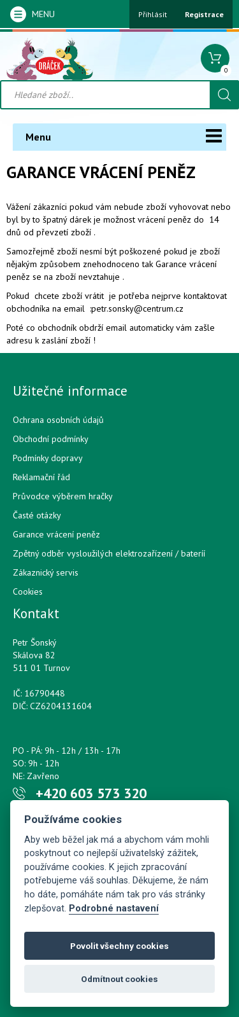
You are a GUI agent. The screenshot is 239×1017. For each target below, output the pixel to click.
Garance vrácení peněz (56, 534)
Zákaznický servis (45, 572)
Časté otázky (37, 515)
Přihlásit (152, 14)
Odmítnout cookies (119, 979)
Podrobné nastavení (114, 908)
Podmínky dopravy (48, 458)
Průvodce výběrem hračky (63, 496)
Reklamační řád (41, 477)
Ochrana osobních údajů (58, 419)
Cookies (28, 591)
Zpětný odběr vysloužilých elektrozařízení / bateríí (109, 553)
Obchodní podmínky (51, 439)
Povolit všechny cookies (119, 946)
